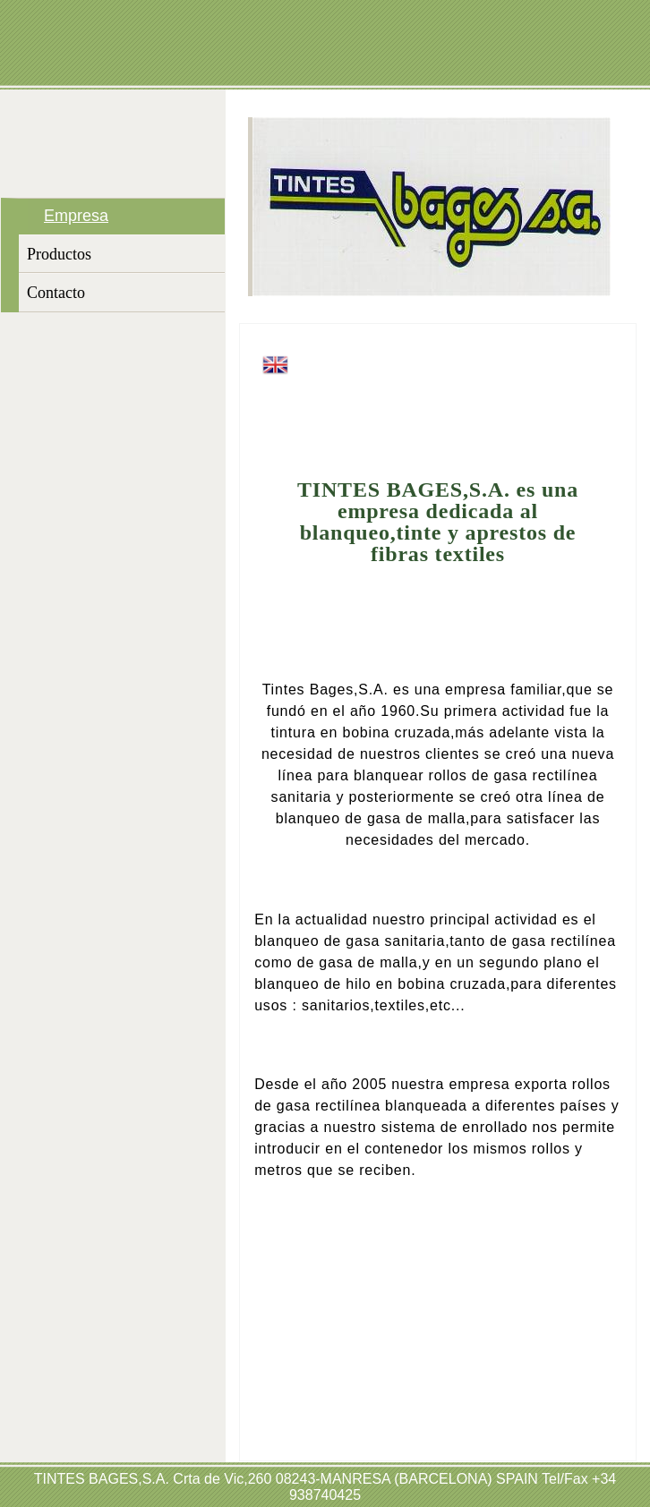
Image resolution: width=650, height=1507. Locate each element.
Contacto (56, 293)
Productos (59, 254)
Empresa (76, 216)
